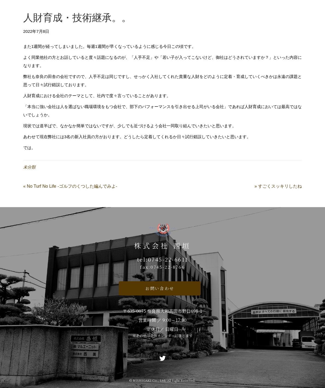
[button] (160, 288)
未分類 (29, 167)
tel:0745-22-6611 (162, 259)
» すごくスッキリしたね (278, 186)
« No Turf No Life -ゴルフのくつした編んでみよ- (70, 186)
